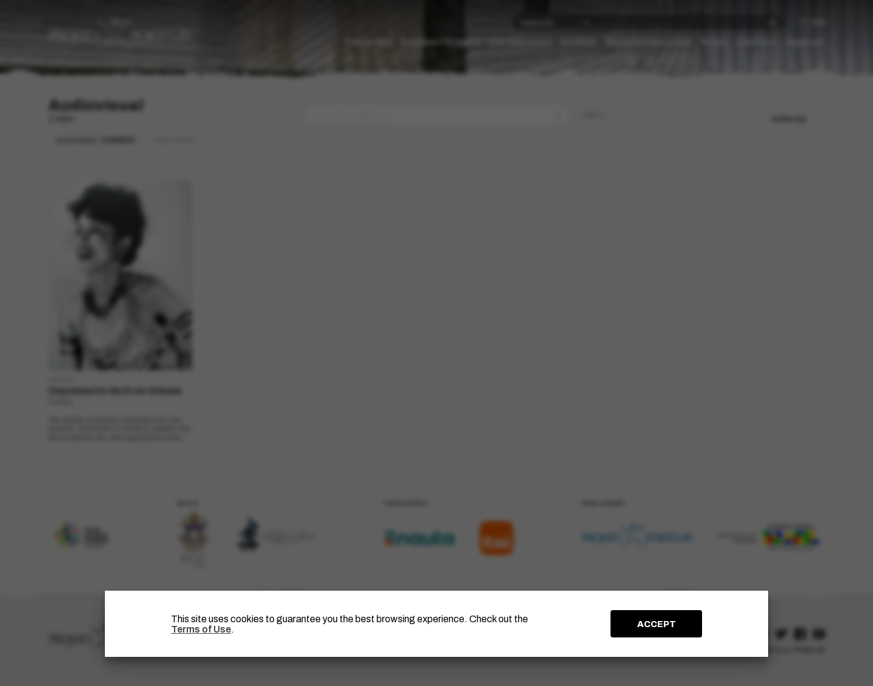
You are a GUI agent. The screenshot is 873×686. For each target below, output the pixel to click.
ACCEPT (656, 624)
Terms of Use (201, 629)
